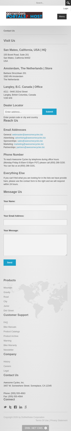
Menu (62, 16)
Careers (7, 366)
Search (68, 3)
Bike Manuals (10, 327)
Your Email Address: (14, 216)
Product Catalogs (12, 331)
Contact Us (9, 31)
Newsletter (9, 350)
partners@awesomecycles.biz (31, 147)
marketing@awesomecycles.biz (29, 144)
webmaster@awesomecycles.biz (27, 134)
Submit (49, 112)
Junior (6, 306)
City (5, 301)
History (7, 361)
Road (6, 297)
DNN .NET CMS (34, 428)
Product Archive (11, 336)
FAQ (6, 322)
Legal (6, 371)
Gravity (7, 292)
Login (65, 8)
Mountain (8, 288)
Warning (7, 340)
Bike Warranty (10, 345)
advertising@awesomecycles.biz (30, 138)
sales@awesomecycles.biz (30, 141)
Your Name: (9, 201)
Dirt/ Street (9, 310)
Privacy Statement (58, 420)
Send (9, 262)
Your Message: (11, 230)
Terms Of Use (42, 420)
